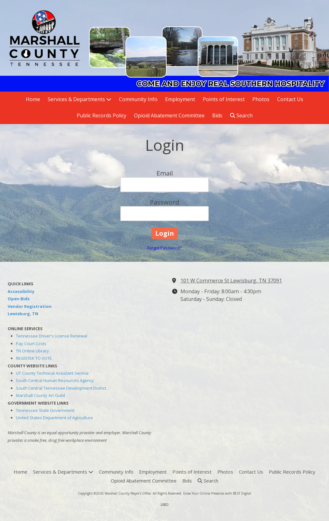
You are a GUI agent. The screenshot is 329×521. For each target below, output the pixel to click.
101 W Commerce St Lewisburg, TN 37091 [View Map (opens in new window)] (231, 280)
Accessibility (21, 291)
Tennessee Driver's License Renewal (51, 336)
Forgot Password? (164, 248)
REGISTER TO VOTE (34, 358)
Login (165, 504)
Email (165, 173)
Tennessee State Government (45, 410)
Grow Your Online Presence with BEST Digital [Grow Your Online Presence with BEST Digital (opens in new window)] (217, 493)
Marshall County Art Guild (40, 395)
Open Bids (19, 299)
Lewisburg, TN (23, 313)
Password (164, 202)
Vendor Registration (30, 306)
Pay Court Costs (31, 343)
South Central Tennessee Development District (61, 388)
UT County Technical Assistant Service (52, 373)
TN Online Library (32, 351)
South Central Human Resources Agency (55, 380)
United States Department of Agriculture (54, 417)
